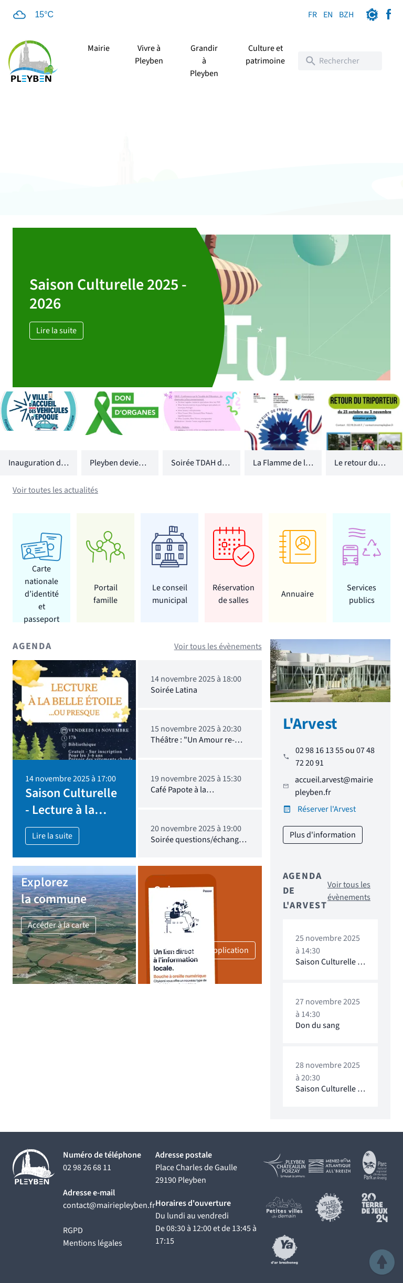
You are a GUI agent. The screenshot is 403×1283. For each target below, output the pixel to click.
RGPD (73, 1230)
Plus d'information (323, 835)
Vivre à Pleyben (149, 55)
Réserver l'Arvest (327, 809)
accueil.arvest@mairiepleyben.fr (334, 786)
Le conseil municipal (169, 594)
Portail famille (105, 594)
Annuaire (297, 594)
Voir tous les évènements (218, 646)
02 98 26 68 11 (87, 1167)
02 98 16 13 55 (319, 750)
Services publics (361, 594)
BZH (346, 14)
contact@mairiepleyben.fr (109, 1205)
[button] (382, 1262)
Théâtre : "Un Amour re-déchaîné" (193, 745)
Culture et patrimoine (265, 55)
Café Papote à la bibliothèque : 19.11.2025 (195, 794)
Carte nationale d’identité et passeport (41, 594)
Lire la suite (56, 330)
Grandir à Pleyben (204, 61)
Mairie (99, 48)
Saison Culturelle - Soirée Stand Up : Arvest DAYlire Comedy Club (327, 1104)
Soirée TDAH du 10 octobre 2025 (199, 469)
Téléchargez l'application (205, 950)
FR (312, 14)
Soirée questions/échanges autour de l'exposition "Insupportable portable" (199, 849)
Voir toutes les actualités (55, 490)
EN (328, 14)
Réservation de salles (233, 594)
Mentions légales (92, 1243)
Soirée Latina (174, 690)
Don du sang (317, 1025)
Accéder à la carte (58, 925)
